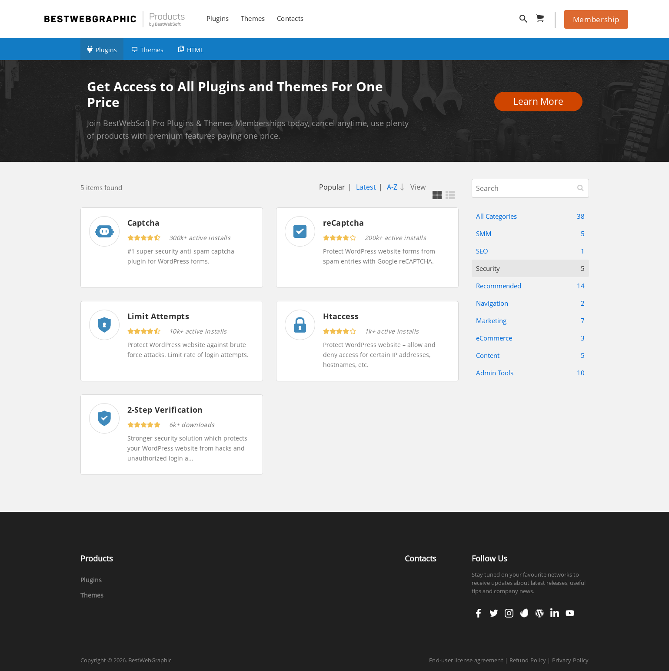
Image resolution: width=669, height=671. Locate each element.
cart (542, 17)
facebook (479, 613)
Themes (151, 50)
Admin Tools (530, 372)
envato (523, 613)
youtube (569, 613)
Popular (332, 187)
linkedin (554, 613)
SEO (530, 251)
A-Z (397, 187)
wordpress (539, 613)
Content (530, 355)
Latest (366, 187)
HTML (195, 50)
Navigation (530, 303)
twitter (493, 613)
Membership (596, 19)
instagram (509, 613)
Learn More (541, 101)
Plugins (106, 50)
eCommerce (530, 338)
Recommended (530, 285)
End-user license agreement (466, 660)
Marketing (530, 320)
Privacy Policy (570, 660)
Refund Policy (527, 660)
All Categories (530, 216)
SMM (530, 233)
